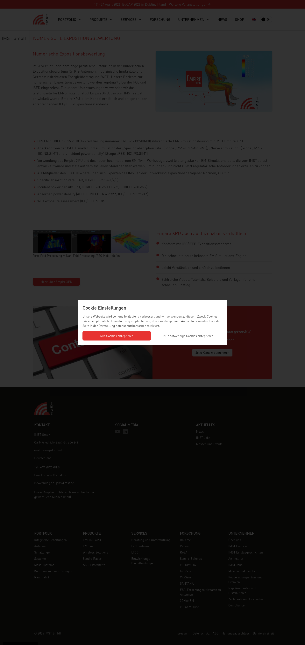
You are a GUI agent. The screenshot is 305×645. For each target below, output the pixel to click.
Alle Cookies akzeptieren (116, 336)
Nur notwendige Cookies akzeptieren (188, 336)
